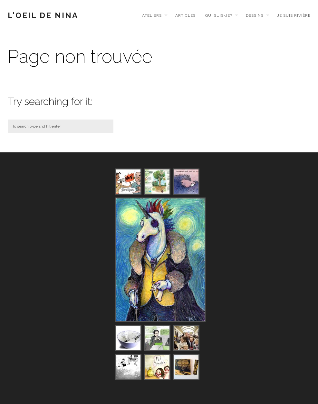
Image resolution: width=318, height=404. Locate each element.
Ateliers (152, 15)
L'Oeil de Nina (43, 15)
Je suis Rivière (294, 15)
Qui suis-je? (218, 15)
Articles (185, 15)
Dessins (255, 15)
